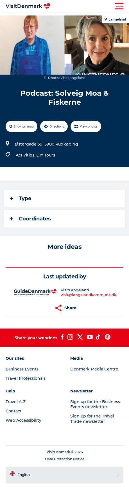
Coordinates (30, 219)
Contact (14, 411)
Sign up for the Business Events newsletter (95, 404)
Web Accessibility (23, 420)
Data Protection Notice (64, 459)
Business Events (22, 369)
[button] (89, 6)
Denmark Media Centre (94, 369)
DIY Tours (45, 155)
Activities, (26, 155)
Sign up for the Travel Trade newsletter (92, 419)
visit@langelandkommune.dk (88, 294)
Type (20, 198)
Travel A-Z (16, 401)
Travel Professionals (26, 378)
